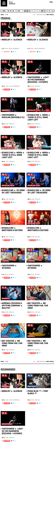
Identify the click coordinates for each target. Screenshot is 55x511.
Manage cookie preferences (6, 491)
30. (13, 11)
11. (47, 11)
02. (25, 11)
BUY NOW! (7, 89)
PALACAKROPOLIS (12, 3)
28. (8, 11)
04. (30, 11)
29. (11, 11)
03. (28, 11)
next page (50, 15)
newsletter (45, 475)
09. (42, 11)
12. (49, 11)
